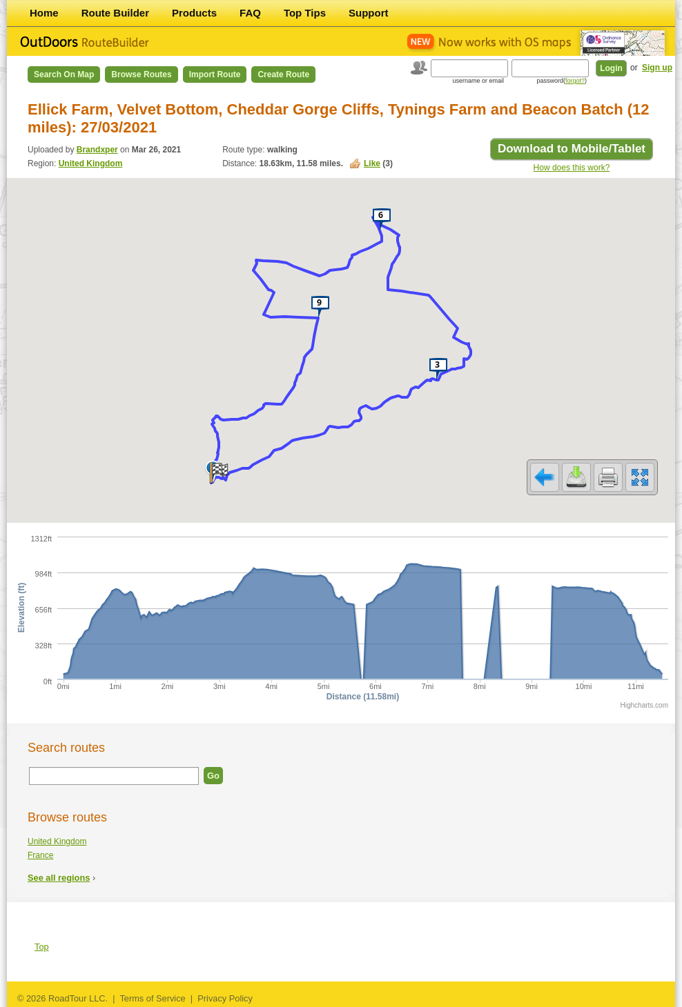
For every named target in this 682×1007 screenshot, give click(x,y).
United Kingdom (91, 163)
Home (44, 13)
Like (372, 163)
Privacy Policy (225, 998)
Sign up (657, 67)
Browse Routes (141, 74)
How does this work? (572, 167)
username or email (478, 80)
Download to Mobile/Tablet (571, 148)
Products (194, 13)
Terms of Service (152, 998)
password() (561, 80)
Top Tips (305, 13)
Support (369, 13)
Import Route (215, 74)
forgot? (575, 80)
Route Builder (115, 13)
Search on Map (64, 74)
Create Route (283, 74)
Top (42, 946)
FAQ (250, 13)
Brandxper (97, 149)
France (40, 855)
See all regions (59, 878)
